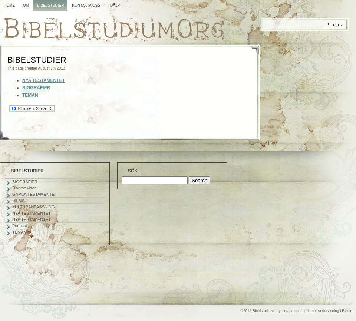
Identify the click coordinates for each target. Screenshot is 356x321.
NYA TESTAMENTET (31, 213)
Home (9, 5)
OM (26, 5)
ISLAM (18, 200)
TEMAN (30, 95)
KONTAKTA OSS (86, 5)
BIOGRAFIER (36, 87)
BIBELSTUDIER (50, 5)
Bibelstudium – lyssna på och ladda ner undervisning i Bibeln (302, 311)
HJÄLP (114, 5)
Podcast (19, 226)
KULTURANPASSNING (33, 207)
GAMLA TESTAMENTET (34, 194)
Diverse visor (24, 188)
